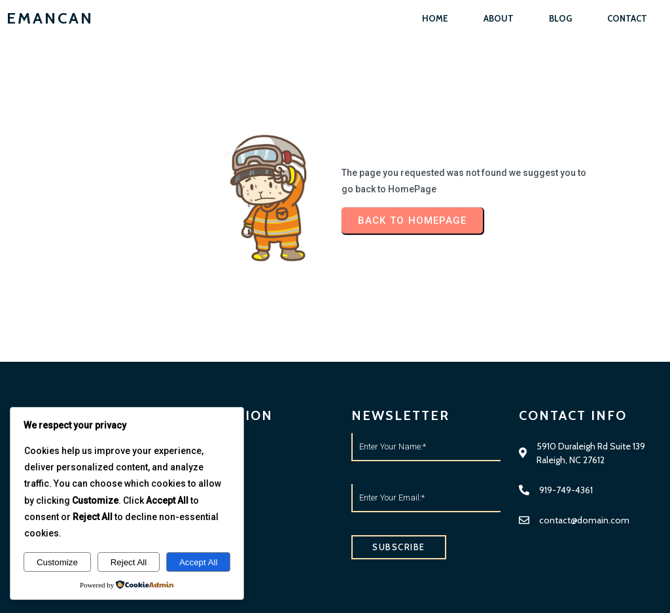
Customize (57, 562)
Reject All (129, 562)
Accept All (198, 562)
